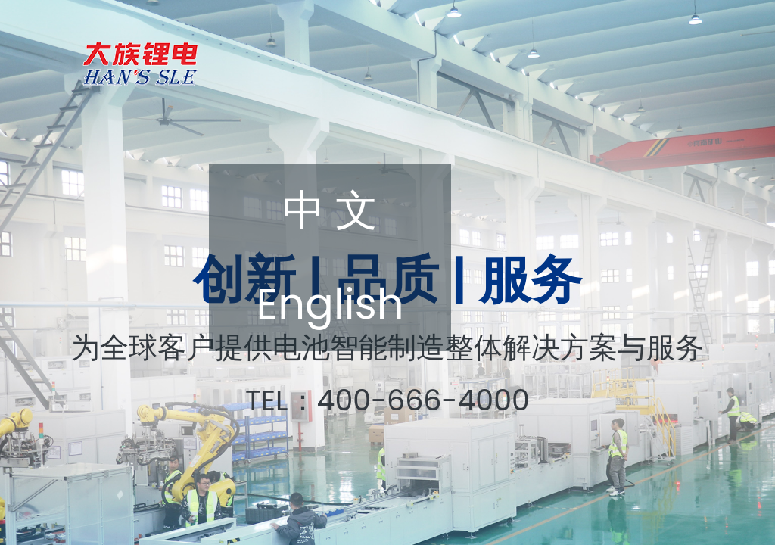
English (329, 304)
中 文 (330, 210)
